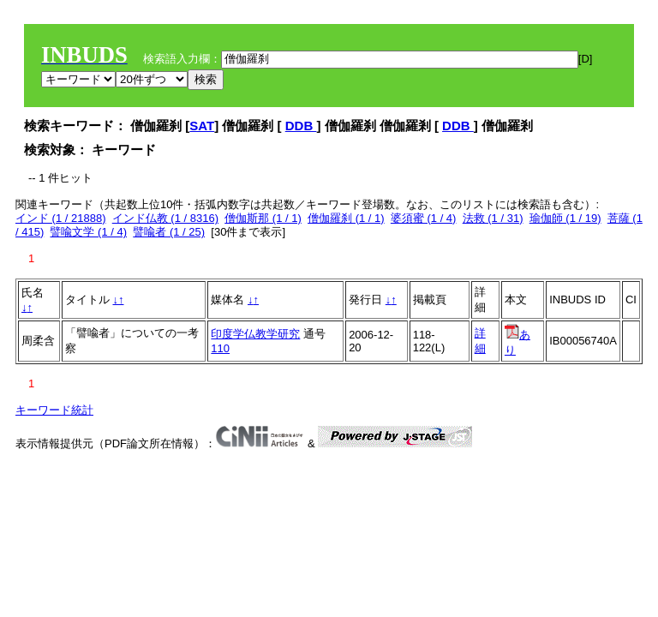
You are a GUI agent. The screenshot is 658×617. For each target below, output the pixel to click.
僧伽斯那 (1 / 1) (263, 218)
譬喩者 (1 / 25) (169, 231)
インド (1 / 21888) (60, 218)
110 (220, 348)
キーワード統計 (54, 410)
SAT (201, 125)
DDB (301, 125)
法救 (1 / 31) (493, 218)
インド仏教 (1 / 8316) (165, 218)
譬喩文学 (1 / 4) (88, 231)
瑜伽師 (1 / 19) (565, 218)
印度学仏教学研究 (255, 333)
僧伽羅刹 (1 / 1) (346, 218)
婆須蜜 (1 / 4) (424, 218)
